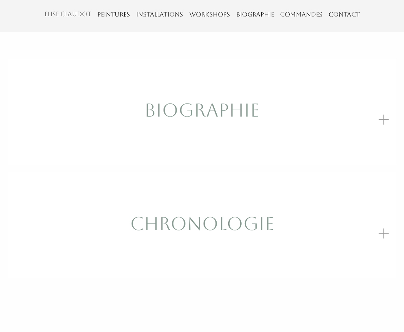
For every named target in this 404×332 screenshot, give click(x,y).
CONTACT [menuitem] (344, 14)
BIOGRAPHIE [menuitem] (255, 14)
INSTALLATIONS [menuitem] (159, 14)
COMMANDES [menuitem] (301, 14)
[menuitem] (68, 16)
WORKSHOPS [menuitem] (209, 14)
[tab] (202, 112)
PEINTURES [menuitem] (113, 14)
